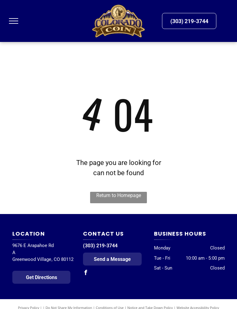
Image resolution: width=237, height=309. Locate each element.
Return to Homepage (118, 195)
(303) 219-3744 (100, 246)
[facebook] (85, 273)
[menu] (14, 21)
